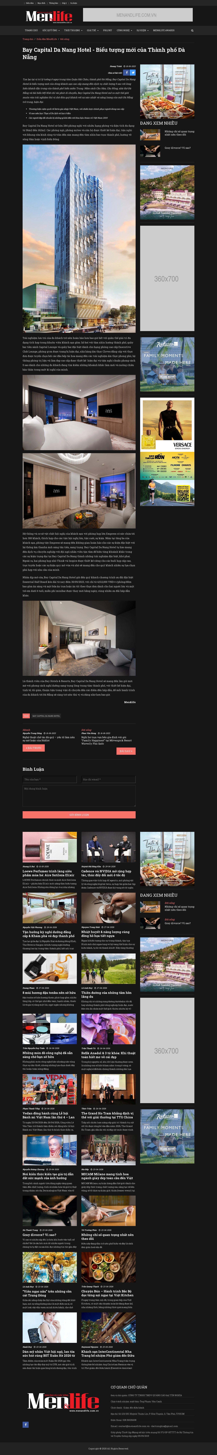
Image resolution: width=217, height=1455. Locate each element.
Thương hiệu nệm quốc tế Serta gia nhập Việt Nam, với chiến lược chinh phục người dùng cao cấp (76, 108)
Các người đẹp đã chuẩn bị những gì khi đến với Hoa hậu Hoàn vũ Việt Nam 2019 (68, 117)
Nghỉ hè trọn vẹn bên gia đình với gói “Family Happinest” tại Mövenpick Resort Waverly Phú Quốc (106, 740)
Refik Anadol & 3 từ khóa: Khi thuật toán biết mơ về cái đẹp (108, 1055)
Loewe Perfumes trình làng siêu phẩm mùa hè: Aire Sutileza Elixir (48, 873)
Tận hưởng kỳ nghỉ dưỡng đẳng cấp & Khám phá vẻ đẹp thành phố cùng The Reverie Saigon (48, 936)
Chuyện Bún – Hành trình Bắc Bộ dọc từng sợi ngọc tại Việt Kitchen (107, 1293)
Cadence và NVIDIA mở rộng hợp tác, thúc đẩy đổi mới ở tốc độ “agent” (106, 875)
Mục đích (41, 3)
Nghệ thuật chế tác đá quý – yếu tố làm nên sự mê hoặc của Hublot (49, 739)
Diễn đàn (30, 3)
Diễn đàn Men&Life (47, 39)
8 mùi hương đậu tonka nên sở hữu (49, 993)
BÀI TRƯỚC (33, 747)
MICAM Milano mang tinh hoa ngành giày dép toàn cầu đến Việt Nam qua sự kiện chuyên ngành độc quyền (107, 1180)
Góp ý (64, 3)
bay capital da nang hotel (46, 716)
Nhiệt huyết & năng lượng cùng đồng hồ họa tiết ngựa (105, 934)
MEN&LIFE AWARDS (164, 30)
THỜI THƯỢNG (72, 30)
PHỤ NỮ (107, 30)
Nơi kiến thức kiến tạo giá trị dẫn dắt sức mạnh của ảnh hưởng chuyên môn (48, 1178)
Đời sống (64, 39)
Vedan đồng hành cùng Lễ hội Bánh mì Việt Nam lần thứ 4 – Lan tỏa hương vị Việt (49, 1117)
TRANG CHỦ (31, 30)
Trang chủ (28, 39)
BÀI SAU (126, 751)
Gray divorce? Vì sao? (178, 147)
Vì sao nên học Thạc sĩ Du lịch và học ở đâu (50, 113)
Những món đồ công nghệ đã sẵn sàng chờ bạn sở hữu (48, 1055)
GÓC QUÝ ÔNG (49, 30)
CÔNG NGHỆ (123, 30)
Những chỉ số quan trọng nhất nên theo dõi (179, 133)
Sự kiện (73, 3)
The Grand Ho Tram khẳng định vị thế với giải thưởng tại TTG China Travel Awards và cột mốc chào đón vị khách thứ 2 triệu (108, 1119)
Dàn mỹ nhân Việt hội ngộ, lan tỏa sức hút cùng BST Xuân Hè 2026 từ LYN (49, 1355)
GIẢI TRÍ (91, 30)
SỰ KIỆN (141, 30)
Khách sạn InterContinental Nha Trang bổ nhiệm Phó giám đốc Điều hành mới (107, 1355)
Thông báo (53, 3)
